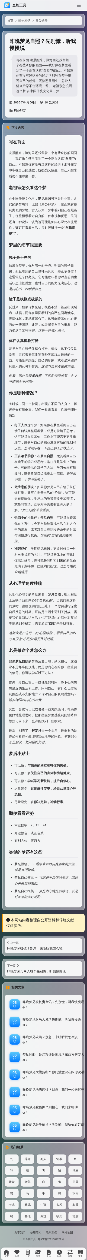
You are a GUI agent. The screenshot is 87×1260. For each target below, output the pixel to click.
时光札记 (24, 20)
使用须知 (35, 1232)
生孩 (43, 1204)
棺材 (75, 1170)
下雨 (75, 1193)
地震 (75, 1216)
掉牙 (28, 1159)
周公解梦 (41, 20)
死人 (43, 1159)
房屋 (75, 1182)
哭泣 (43, 1216)
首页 (10, 20)
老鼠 (28, 1182)
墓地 (28, 1216)
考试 (12, 1204)
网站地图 (67, 1232)
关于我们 (20, 1232)
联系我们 (51, 1232)
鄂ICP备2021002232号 (51, 1239)
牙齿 (12, 1182)
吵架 (59, 1216)
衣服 (75, 1204)
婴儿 (28, 1204)
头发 (59, 1204)
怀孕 (59, 1159)
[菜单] (79, 5)
